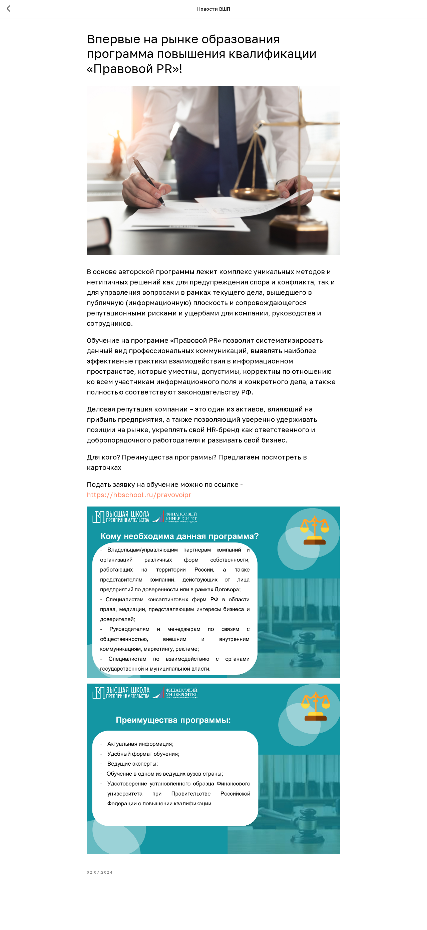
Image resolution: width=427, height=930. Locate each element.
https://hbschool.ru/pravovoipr (139, 495)
